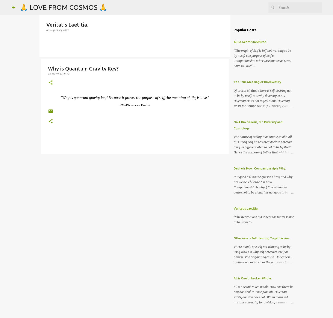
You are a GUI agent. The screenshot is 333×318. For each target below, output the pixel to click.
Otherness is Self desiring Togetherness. (262, 238)
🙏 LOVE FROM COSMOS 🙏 (63, 7)
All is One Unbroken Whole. (253, 278)
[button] (50, 83)
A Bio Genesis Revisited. (250, 42)
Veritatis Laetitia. (246, 208)
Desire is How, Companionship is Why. (260, 168)
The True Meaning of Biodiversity (257, 82)
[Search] (299, 7)
